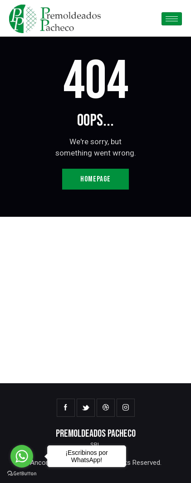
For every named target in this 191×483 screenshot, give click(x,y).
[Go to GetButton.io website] (21, 474)
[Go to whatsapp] (21, 456)
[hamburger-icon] (172, 18)
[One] (95, 300)
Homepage (95, 179)
